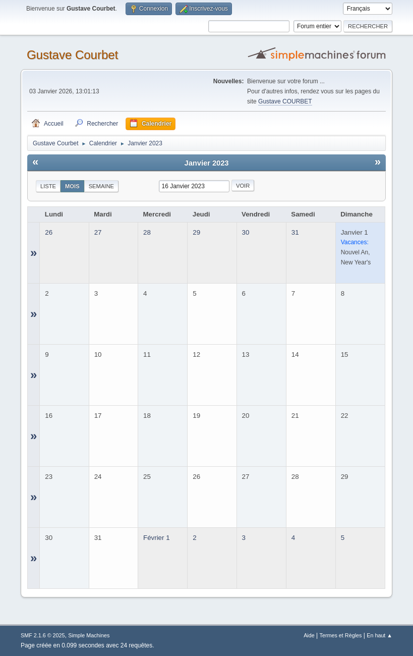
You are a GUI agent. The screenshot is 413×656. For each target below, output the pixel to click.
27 (98, 232)
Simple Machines (88, 635)
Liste (48, 186)
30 (246, 232)
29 (196, 232)
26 (48, 232)
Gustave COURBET (285, 101)
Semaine (101, 186)
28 (147, 232)
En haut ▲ (379, 635)
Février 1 (156, 537)
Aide (309, 635)
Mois (72, 186)
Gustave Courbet (72, 55)
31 (295, 232)
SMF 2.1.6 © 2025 (43, 635)
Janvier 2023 (206, 163)
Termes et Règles (341, 635)
